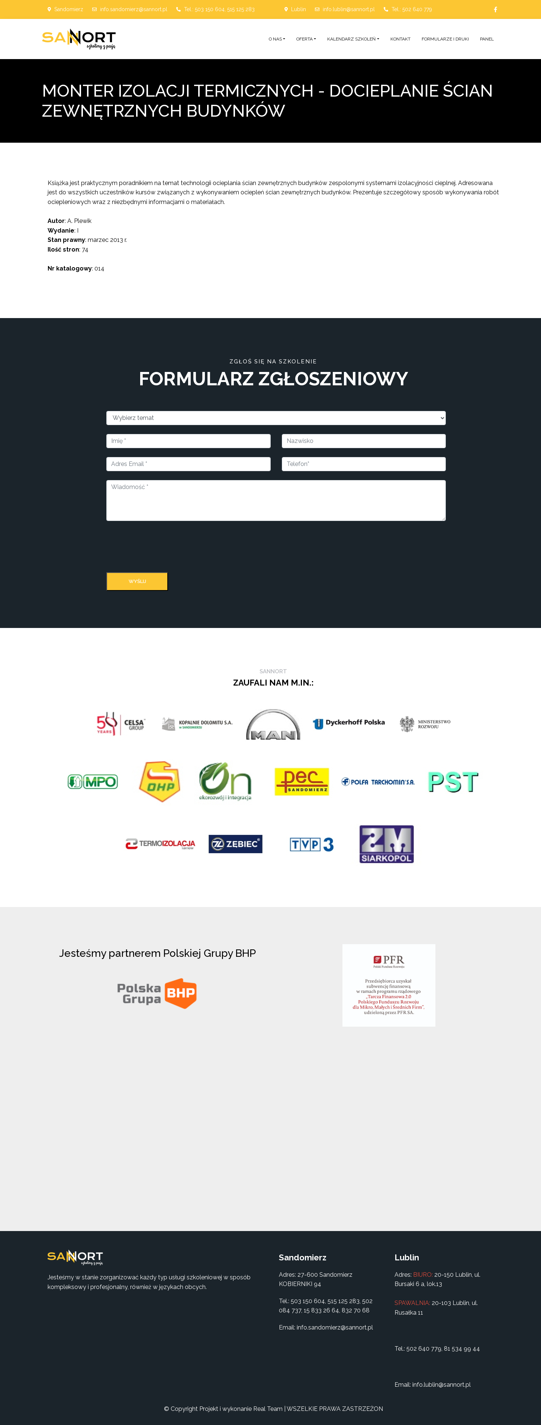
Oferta (304, 39)
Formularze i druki (445, 39)
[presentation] (162, 548)
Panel (487, 39)
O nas (275, 39)
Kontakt (400, 39)
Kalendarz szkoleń (351, 39)
